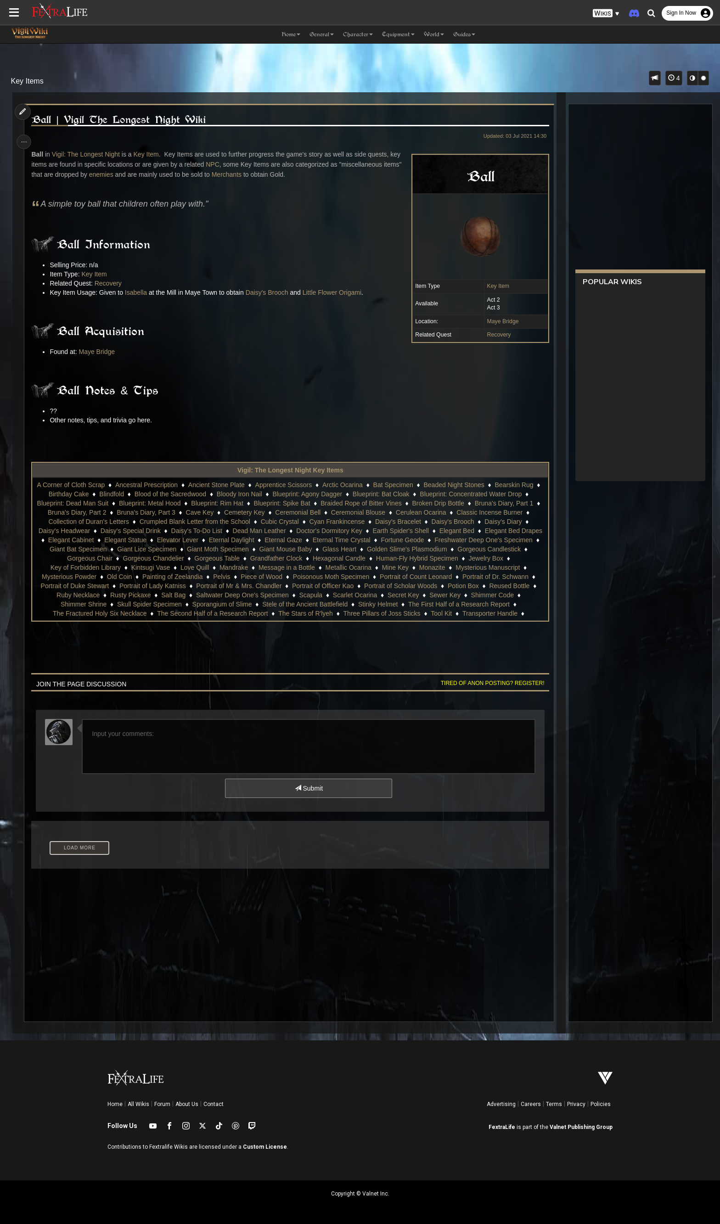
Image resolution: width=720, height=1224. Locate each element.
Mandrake (233, 567)
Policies (601, 1104)
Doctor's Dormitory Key (328, 530)
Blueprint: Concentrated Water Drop (476, 494)
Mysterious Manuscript (487, 567)
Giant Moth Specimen (223, 549)
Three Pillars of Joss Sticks (381, 613)
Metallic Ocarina (348, 567)
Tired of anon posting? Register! (489, 683)
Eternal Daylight (236, 540)
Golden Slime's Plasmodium (411, 549)
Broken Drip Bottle (443, 503)
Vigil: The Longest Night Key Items (290, 470)
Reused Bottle (509, 586)
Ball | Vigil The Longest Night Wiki (121, 119)
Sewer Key (444, 595)
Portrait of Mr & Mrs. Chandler (238, 586)
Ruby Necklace (77, 595)
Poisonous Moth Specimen (330, 576)
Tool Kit (440, 613)
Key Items (27, 81)
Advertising (501, 1104)
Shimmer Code (492, 595)
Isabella (139, 292)
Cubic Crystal (279, 521)
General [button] (321, 34)
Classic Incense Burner (494, 512)
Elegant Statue (130, 540)
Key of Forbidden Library (85, 567)
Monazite (432, 567)
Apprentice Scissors (288, 484)
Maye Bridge (499, 321)
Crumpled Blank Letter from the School (194, 521)
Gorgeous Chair (89, 558)
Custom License (265, 1147)
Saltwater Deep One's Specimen (242, 595)
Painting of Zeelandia (172, 576)
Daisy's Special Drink (130, 530)
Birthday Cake (73, 494)
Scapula (310, 595)
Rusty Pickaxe (130, 595)
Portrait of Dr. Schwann (495, 576)
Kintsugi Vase (150, 567)
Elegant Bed (456, 530)
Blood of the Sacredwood (175, 494)
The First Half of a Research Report (458, 604)
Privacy (576, 1104)
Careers (531, 1104)
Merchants (229, 174)
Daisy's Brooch (269, 292)
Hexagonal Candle (338, 558)
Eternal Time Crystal (346, 540)
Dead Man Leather (259, 530)
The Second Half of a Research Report (212, 613)
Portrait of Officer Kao (322, 586)
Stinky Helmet (377, 604)
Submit (308, 788)
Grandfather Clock (276, 558)
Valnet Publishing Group (581, 1127)
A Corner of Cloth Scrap (76, 484)
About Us (186, 1104)
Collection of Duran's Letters (88, 521)
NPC (215, 164)
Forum (162, 1104)
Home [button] (290, 34)
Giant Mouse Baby (290, 549)
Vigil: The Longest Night (89, 154)
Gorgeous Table (216, 558)
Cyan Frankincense (337, 521)
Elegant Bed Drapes (513, 530)
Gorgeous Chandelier (153, 558)
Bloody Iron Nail (244, 494)
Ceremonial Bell (303, 512)
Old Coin (119, 576)
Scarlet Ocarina (354, 595)
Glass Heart (344, 549)
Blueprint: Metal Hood (155, 503)
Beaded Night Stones (458, 484)
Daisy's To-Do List (196, 530)
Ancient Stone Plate (221, 484)
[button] (606, 14)
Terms (554, 1104)
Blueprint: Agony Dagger (312, 494)
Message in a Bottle (286, 567)
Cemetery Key (249, 512)
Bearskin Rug (519, 484)
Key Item (495, 286)
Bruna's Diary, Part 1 (508, 503)
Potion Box (462, 586)
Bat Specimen (398, 484)
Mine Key (395, 567)
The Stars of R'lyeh (305, 613)
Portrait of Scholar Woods (400, 586)
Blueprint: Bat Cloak (385, 494)
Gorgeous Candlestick (494, 549)
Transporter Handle (489, 613)
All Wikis (138, 1104)
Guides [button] (464, 34)
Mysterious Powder (68, 576)
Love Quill (194, 567)
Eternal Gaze (288, 540)
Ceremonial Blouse (363, 512)
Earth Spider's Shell (400, 530)
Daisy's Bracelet (398, 521)
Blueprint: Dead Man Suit (77, 503)
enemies (104, 174)
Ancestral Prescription (151, 484)
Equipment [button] (398, 34)
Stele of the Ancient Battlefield (304, 604)
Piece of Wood (261, 576)
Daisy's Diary (502, 521)
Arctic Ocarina (347, 484)
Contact (213, 1104)
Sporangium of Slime (222, 604)
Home (115, 1104)
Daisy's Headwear (64, 530)
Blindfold (116, 494)
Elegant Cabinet (76, 540)
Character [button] (358, 34)
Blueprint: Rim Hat (222, 503)
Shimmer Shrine (83, 604)
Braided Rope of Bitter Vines (366, 503)
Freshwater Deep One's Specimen (488, 540)
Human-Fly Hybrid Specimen (417, 558)
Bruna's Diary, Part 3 (151, 512)
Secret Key (402, 595)
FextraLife (502, 1127)
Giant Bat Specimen (83, 549)
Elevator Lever (182, 540)
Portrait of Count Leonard (415, 576)
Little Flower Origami (334, 292)
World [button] (434, 34)
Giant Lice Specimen (151, 549)
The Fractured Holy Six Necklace (99, 613)
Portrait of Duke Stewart (74, 586)
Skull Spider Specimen (149, 604)
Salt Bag (173, 595)
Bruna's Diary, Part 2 (81, 512)
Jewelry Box (485, 558)
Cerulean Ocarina (425, 512)
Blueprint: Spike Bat (287, 503)
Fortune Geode (407, 540)
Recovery (495, 334)
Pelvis (221, 576)
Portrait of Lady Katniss (152, 586)
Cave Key (205, 512)
